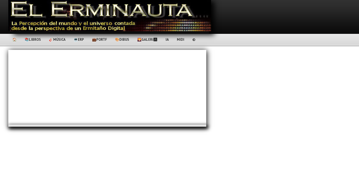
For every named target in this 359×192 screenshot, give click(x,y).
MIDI (180, 39)
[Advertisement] (107, 87)
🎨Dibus (122, 39)
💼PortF (99, 39)
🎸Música (57, 39)
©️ (193, 39)
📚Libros (33, 39)
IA (167, 39)
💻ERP (79, 39)
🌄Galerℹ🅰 (147, 39)
